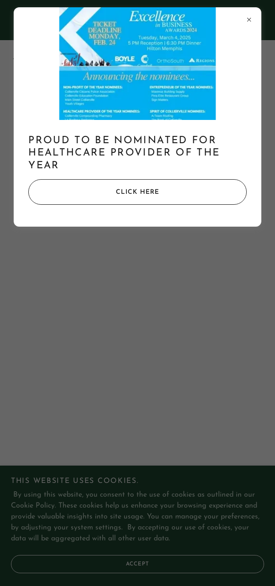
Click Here (93, 192)
